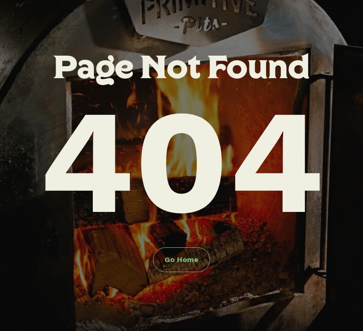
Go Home (181, 259)
